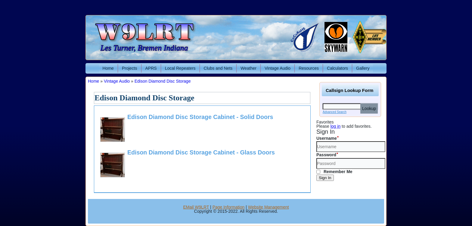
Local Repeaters (180, 68)
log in (335, 126)
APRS (151, 68)
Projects (129, 68)
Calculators (337, 68)
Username (326, 138)
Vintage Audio (277, 68)
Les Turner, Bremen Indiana (144, 48)
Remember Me (334, 171)
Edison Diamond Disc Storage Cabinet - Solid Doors (200, 117)
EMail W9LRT (196, 207)
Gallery (362, 68)
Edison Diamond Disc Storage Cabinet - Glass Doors (201, 152)
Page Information (229, 207)
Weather (248, 68)
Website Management (268, 207)
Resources (309, 68)
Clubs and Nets (218, 68)
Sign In (325, 178)
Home (108, 68)
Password (326, 154)
